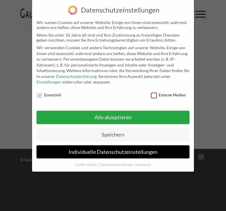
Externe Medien (168, 91)
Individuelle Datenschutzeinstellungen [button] (113, 147)
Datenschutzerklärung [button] (116, 160)
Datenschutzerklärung (76, 72)
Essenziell (48, 91)
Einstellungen (48, 77)
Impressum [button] (143, 160)
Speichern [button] (113, 130)
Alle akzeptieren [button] (113, 113)
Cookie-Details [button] (86, 160)
